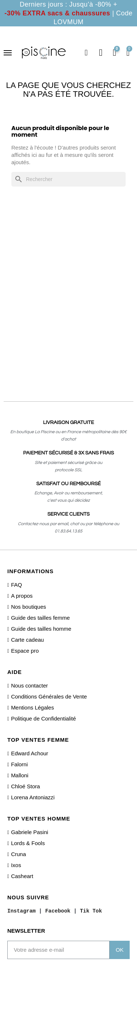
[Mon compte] (101, 52)
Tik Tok (91, 911)
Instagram (21, 911)
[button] (86, 53)
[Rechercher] (68, 179)
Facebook (58, 911)
